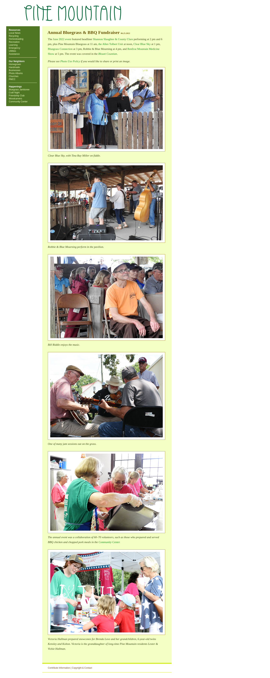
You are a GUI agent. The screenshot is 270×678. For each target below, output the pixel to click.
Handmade (14, 67)
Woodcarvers (15, 98)
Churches (13, 76)
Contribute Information (59, 668)
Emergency (14, 48)
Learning (13, 45)
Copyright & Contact (82, 668)
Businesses (14, 70)
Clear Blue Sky (142, 44)
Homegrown (15, 64)
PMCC (12, 79)
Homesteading (16, 39)
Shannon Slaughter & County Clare (113, 39)
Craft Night (14, 92)
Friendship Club (17, 95)
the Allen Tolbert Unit (110, 44)
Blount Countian (107, 53)
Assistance (14, 54)
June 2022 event (62, 39)
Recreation (14, 42)
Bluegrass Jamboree (19, 89)
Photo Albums (16, 73)
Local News (14, 33)
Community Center (18, 101)
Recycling (14, 36)
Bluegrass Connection (60, 48)
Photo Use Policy (70, 61)
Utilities (12, 51)
